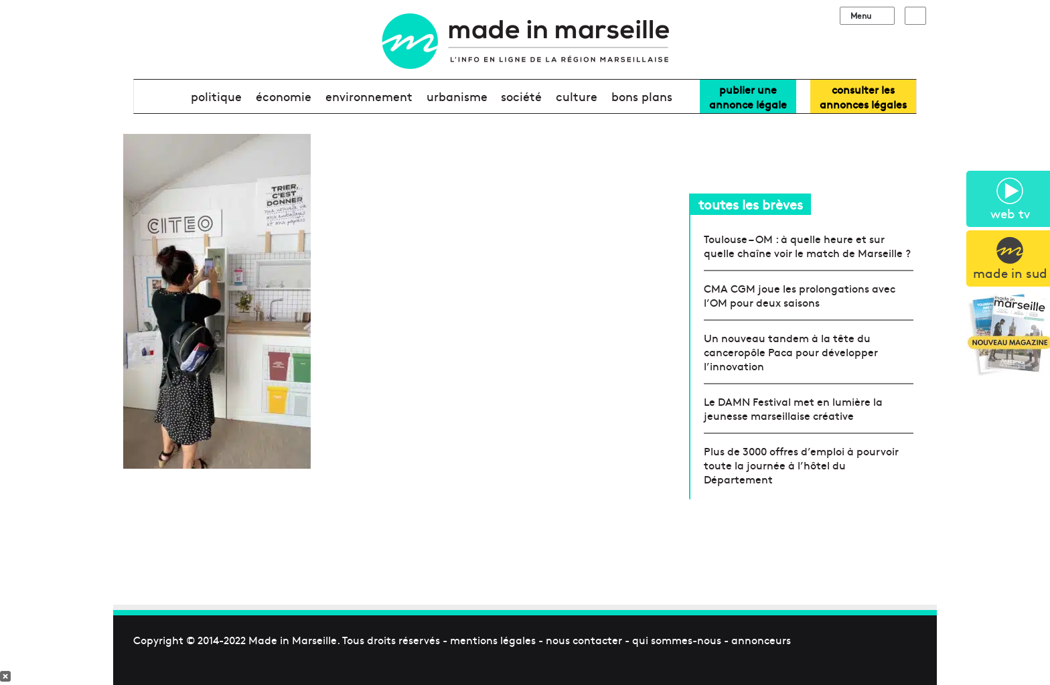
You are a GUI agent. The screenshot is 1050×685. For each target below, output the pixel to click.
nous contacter (584, 639)
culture (576, 96)
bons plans (641, 96)
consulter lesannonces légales (863, 96)
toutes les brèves (750, 204)
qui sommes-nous (676, 639)
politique (216, 96)
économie (283, 96)
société (521, 96)
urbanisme (457, 96)
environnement (368, 96)
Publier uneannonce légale (748, 96)
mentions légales (493, 639)
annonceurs (761, 639)
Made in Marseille (292, 639)
